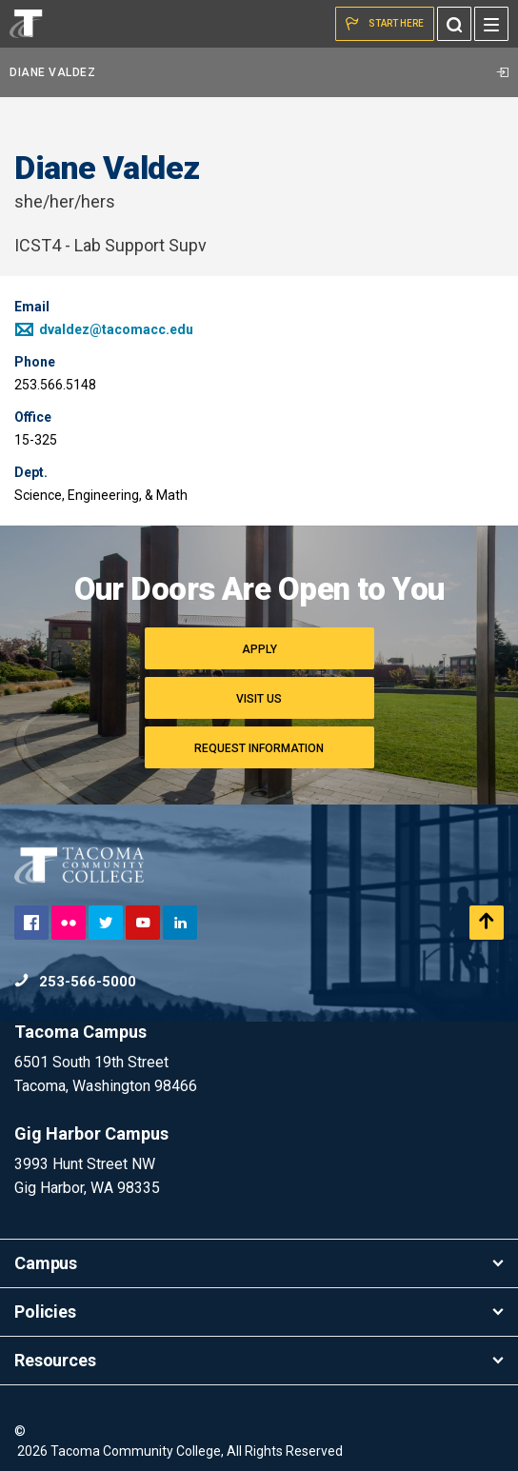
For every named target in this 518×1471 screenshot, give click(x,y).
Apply (259, 649)
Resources (259, 1360)
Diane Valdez (259, 72)
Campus (259, 1263)
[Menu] (491, 24)
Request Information (259, 748)
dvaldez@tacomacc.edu (103, 329)
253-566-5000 (75, 981)
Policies (259, 1312)
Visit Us (259, 699)
